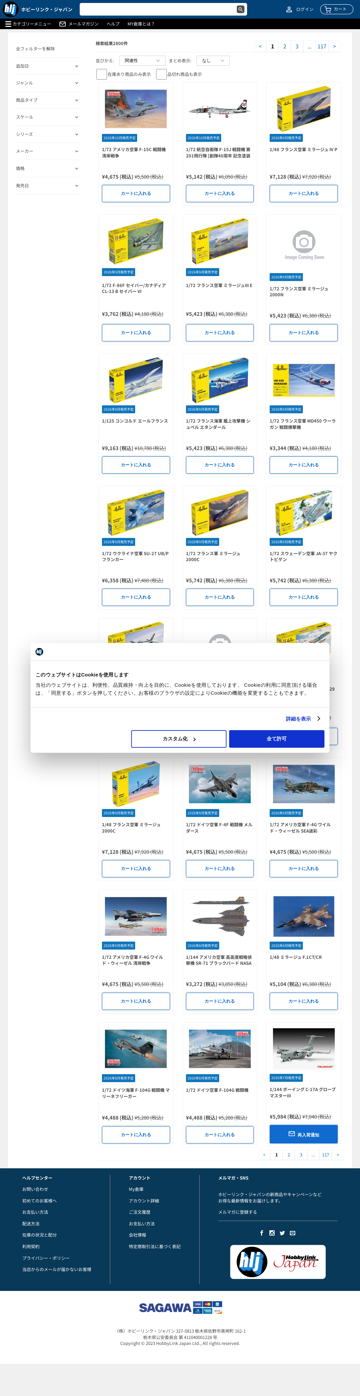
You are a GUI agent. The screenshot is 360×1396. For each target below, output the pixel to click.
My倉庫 (136, 1189)
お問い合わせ (35, 1189)
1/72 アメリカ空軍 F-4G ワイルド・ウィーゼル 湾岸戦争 (132, 960)
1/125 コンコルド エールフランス (135, 421)
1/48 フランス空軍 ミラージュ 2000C (131, 827)
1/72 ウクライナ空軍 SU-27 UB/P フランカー (135, 556)
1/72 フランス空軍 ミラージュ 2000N (299, 291)
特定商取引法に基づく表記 (155, 1246)
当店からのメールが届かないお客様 (56, 1269)
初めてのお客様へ (39, 1200)
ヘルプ (113, 24)
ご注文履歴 (139, 1212)
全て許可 (277, 738)
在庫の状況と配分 (39, 1235)
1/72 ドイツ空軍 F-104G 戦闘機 (217, 1090)
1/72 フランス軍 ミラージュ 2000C (213, 556)
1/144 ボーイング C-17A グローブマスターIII (303, 1092)
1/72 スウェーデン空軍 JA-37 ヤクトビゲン (303, 556)
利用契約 (31, 1246)
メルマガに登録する (237, 1212)
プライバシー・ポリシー (46, 1258)
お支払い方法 (35, 1212)
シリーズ (24, 134)
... (310, 46)
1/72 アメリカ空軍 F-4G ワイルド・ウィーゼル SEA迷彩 (300, 827)
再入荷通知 (303, 1133)
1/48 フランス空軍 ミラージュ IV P (303, 149)
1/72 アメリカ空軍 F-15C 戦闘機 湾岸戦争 (134, 152)
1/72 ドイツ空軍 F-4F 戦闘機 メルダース (219, 827)
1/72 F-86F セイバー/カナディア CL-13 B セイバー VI (134, 288)
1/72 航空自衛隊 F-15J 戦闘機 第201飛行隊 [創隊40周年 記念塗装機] (218, 155)
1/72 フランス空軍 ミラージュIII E (219, 285)
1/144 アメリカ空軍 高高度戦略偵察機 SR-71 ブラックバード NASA (219, 960)
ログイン (305, 9)
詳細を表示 (298, 719)
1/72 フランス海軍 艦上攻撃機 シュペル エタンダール (218, 424)
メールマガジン (83, 24)
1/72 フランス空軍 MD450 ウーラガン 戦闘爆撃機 (303, 424)
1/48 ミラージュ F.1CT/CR (296, 957)
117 (321, 46)
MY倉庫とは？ (141, 24)
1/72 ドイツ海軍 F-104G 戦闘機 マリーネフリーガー (136, 1093)
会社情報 (137, 1235)
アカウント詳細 (144, 1200)
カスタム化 (179, 738)
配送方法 (31, 1223)
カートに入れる (136, 193)
